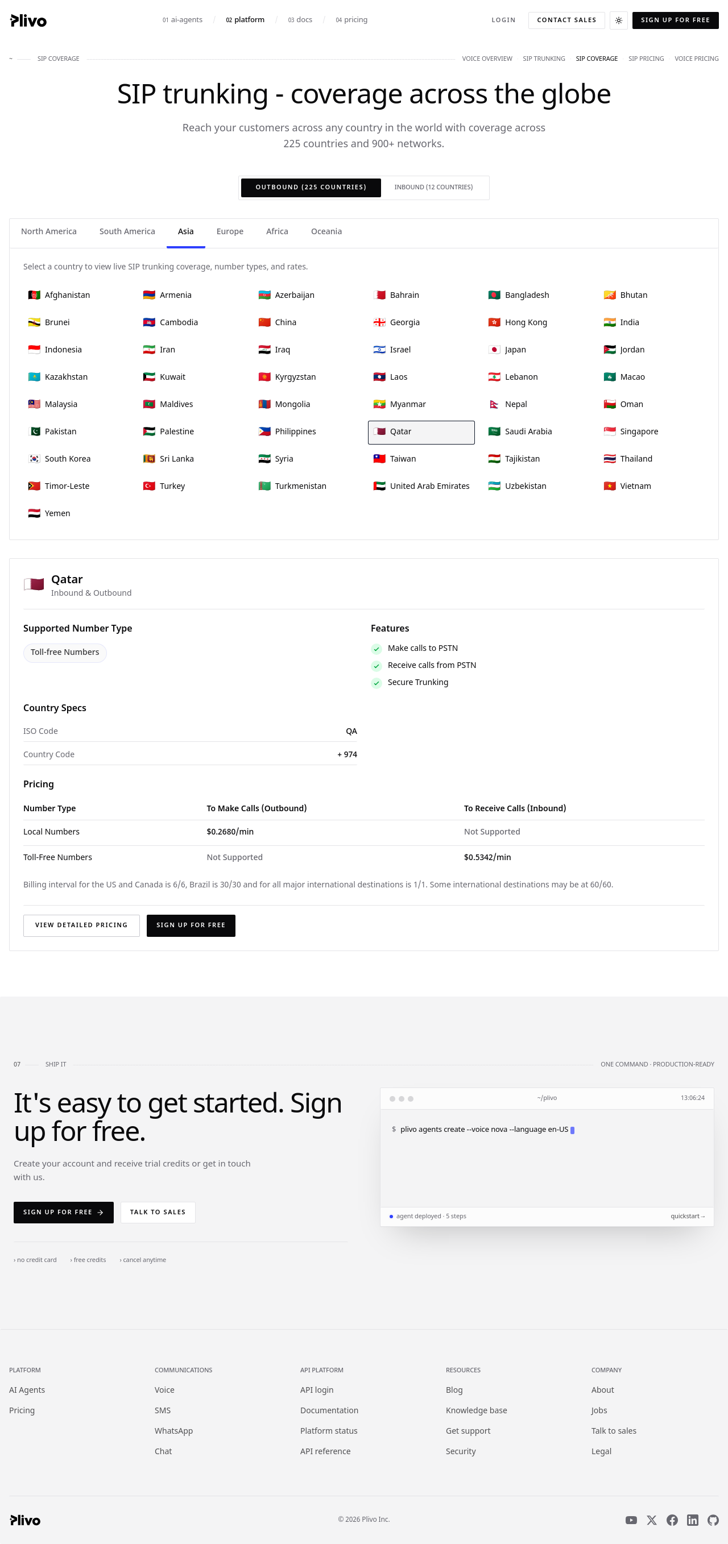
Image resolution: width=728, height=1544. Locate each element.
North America (49, 232)
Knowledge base (476, 1411)
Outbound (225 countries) (310, 188)
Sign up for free (675, 20)
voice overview (487, 59)
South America (127, 232)
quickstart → (688, 1217)
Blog (454, 1390)
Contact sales (567, 20)
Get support (468, 1431)
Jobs (599, 1411)
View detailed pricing (81, 925)
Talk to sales (158, 1213)
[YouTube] (631, 1520)
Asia (186, 232)
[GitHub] (713, 1520)
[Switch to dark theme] (619, 20)
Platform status (329, 1431)
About (603, 1390)
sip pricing (646, 59)
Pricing (22, 1411)
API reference (325, 1452)
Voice (165, 1390)
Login (503, 20)
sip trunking (544, 59)
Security (461, 1452)
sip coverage (597, 59)
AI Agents (27, 1390)
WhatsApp (174, 1431)
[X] (651, 1520)
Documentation (329, 1411)
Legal (601, 1452)
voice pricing (697, 59)
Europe (230, 232)
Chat (163, 1452)
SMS (163, 1411)
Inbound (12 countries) (434, 188)
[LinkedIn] (692, 1520)
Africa (277, 232)
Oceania (326, 232)
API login (317, 1390)
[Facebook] (672, 1520)
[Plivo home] (28, 20)
